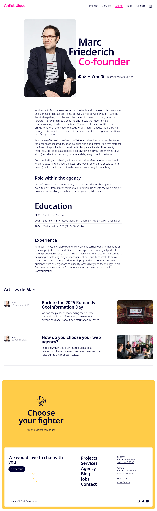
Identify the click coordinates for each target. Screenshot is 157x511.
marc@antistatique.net (120, 77)
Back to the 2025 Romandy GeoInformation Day (68, 305)
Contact (89, 484)
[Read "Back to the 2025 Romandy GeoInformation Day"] (135, 312)
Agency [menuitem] (119, 5)
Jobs (85, 479)
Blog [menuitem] (129, 5)
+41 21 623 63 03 (125, 462)
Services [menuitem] (106, 5)
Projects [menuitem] (93, 5)
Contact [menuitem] (140, 5)
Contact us (17, 469)
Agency (88, 468)
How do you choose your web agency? (71, 339)
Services (89, 463)
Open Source (123, 482)
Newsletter (122, 478)
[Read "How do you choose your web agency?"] (135, 347)
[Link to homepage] (14, 6)
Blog (85, 473)
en (150, 6)
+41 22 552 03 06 (125, 473)
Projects (89, 458)
